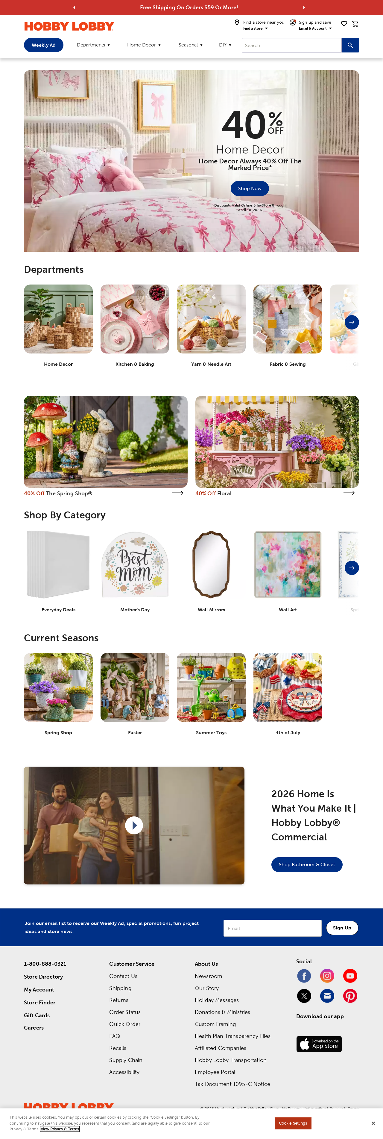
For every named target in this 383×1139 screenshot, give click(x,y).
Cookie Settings (293, 1125)
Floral (224, 493)
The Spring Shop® (69, 493)
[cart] (355, 24)
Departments (91, 44)
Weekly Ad (44, 45)
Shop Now (250, 188)
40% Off (34, 493)
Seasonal (188, 44)
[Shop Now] (250, 188)
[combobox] (292, 45)
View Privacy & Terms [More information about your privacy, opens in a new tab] (60, 1131)
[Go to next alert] (304, 7)
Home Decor (141, 44)
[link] (106, 442)
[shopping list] (344, 24)
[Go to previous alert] (74, 7)
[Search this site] (350, 45)
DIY (223, 44)
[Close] (373, 1125)
